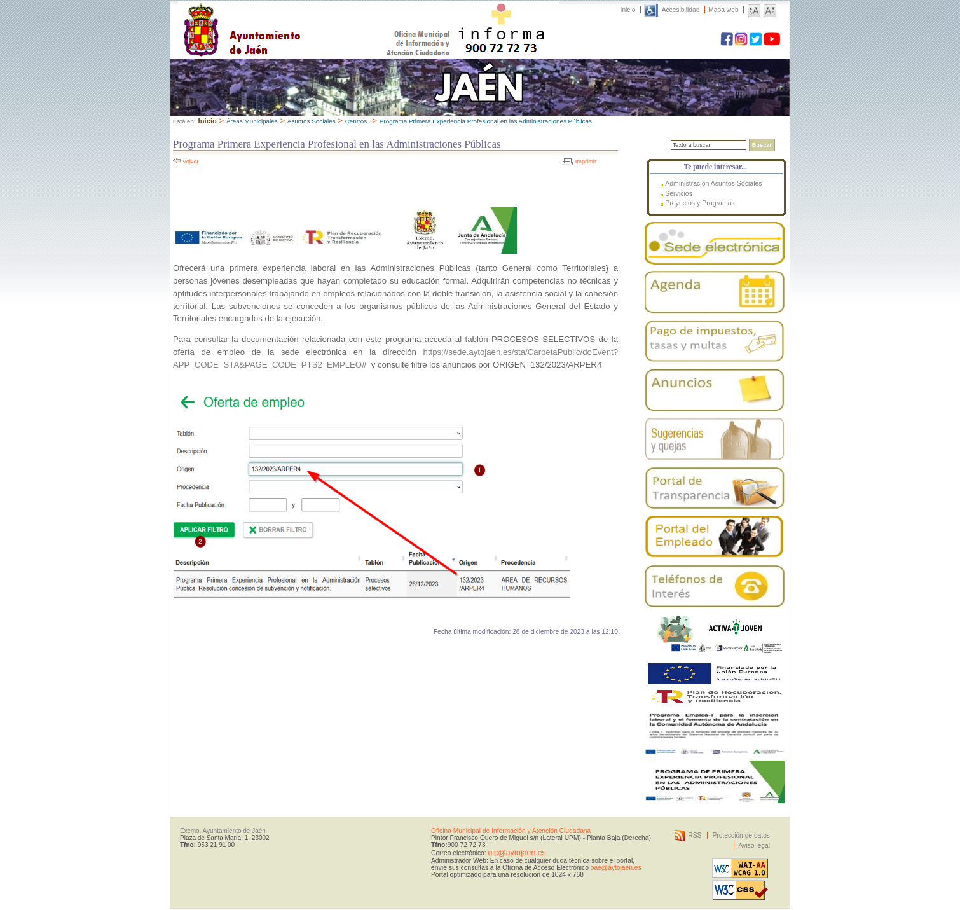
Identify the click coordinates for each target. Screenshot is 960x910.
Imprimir (585, 161)
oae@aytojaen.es (616, 867)
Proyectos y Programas (700, 203)
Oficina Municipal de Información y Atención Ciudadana (511, 830)
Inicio (628, 9)
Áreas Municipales (252, 121)
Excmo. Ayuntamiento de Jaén (223, 830)
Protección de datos (741, 835)
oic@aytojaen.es (516, 852)
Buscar (762, 145)
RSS (694, 835)
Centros (356, 121)
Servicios (678, 193)
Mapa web (723, 9)
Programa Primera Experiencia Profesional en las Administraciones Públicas (486, 121)
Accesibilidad (681, 9)
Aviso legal (754, 845)
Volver (190, 161)
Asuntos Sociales (311, 121)
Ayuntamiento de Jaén (297, 17)
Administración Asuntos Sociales (713, 183)
